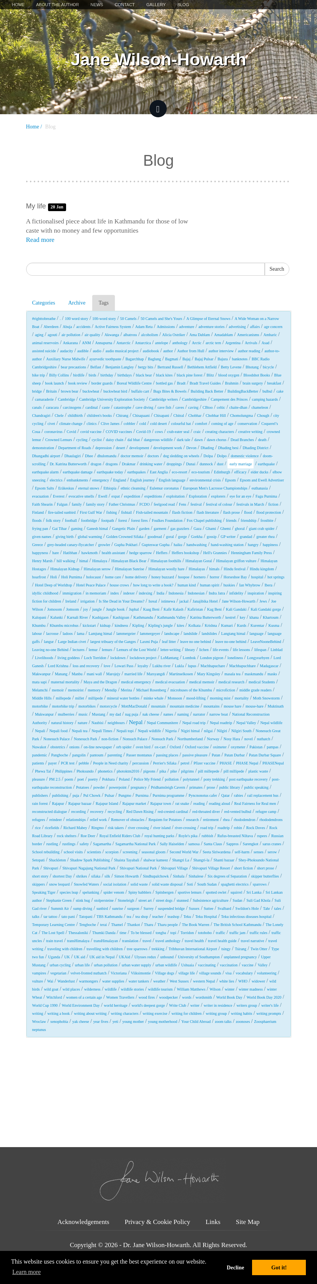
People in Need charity (110, 763)
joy (85, 609)
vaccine (248, 965)
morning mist (220, 698)
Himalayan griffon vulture (236, 561)
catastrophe (122, 407)
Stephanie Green (58, 900)
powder (99, 787)
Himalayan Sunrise (129, 569)
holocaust (93, 577)
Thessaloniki (78, 933)
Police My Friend (147, 779)
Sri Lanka (253, 892)
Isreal (152, 601)
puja (76, 795)
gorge (182, 537)
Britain (51, 391)
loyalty (143, 666)
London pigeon (211, 658)
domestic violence (245, 456)
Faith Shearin (42, 504)
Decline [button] (235, 1267)
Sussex (194, 908)
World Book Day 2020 (264, 997)
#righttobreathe (44, 318)
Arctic (196, 343)
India (160, 593)
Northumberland (190, 739)
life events (221, 650)
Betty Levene (231, 367)
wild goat (51, 989)
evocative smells (81, 496)
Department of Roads (74, 448)
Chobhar (194, 415)
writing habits (241, 1013)
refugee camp (266, 811)
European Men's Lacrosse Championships (215, 488)
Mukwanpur (44, 714)
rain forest (40, 803)
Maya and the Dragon (100, 682)
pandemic (39, 755)
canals (37, 407)
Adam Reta (144, 327)
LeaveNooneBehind (266, 642)
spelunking (90, 892)
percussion (141, 763)
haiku (178, 545)
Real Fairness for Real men (255, 803)
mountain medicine (184, 706)
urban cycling (60, 965)
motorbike (40, 706)
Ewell (102, 496)
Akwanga (112, 335)
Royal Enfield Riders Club (120, 836)
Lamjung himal (100, 633)
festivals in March (250, 504)
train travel (54, 941)
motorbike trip (63, 706)
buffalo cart (140, 391)
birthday (107, 375)
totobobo (205, 933)
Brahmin (232, 383)
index (114, 593)
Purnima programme (168, 795)
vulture (37, 981)
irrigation (87, 601)
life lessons (241, 650)
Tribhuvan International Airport (193, 949)
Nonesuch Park (85, 739)
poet (80, 779)
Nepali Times (102, 731)
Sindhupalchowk (156, 876)
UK (67, 957)
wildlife (111, 989)
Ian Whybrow (249, 585)
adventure (186, 327)
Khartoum (271, 617)
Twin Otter (259, 949)
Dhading (207, 448)
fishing (111, 512)
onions (74, 747)
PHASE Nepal (247, 763)
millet (79, 698)
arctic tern (213, 343)
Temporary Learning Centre (53, 925)
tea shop (141, 916)
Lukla (179, 666)
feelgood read (164, 504)
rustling (52, 844)
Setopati (38, 860)
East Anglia (159, 472)
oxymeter (238, 747)
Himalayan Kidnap (65, 569)
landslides (209, 633)
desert (120, 448)
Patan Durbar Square (265, 755)
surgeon (133, 908)
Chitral (178, 415)
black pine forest (189, 375)
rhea (226, 820)
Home (18, 4)
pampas (273, 747)
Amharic (270, 335)
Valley (263, 965)
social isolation (114, 884)
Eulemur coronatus (164, 488)
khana (254, 617)
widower (258, 981)
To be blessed (141, 933)
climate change (70, 423)
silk (107, 876)
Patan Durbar (234, 755)
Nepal (136, 722)
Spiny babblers (139, 892)
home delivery (136, 577)
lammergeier (126, 633)
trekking (158, 949)
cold (142, 423)
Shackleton (57, 860)
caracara (52, 407)
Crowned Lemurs (58, 440)
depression (103, 448)
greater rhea (265, 537)
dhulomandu (106, 456)
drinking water (151, 464)
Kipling (138, 625)
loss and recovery (86, 666)
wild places (71, 989)
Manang (61, 674)
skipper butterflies (265, 876)
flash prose (231, 512)
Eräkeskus (66, 488)
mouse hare (232, 706)
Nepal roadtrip (221, 723)
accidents (83, 327)
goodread (155, 537)
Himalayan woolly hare (166, 569)
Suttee (208, 908)
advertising (237, 327)
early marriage (240, 464)
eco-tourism (200, 472)
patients (38, 763)
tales (277, 908)
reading (199, 803)
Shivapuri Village (174, 868)
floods (37, 520)
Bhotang (252, 367)
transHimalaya (78, 941)
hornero (200, 577)
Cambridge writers (163, 399)
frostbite (267, 520)
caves (180, 407)
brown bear (69, 391)
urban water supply (136, 965)
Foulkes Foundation (167, 520)
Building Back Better (207, 391)
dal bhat (134, 440)
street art (145, 900)
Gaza (198, 528)
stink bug (83, 900)
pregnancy (139, 787)
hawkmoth (89, 553)
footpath (107, 520)
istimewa (168, 601)
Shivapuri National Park (138, 868)
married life (133, 674)
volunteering (267, 973)
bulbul (267, 391)
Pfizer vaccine (205, 763)
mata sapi (39, 682)
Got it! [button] (279, 1267)
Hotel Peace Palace (91, 585)
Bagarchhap (134, 359)
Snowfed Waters (86, 884)
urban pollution (105, 965)
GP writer (228, 537)
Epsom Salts (44, 488)
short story (40, 876)
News (96, 4)
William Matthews (191, 989)
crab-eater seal (178, 432)
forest (122, 520)
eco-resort (179, 472)
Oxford (175, 747)
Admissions (166, 327)
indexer (128, 593)
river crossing (138, 828)
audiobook (151, 351)
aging (39, 335)
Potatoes (82, 787)
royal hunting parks (159, 836)
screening (130, 852)
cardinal (91, 407)
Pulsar (109, 795)
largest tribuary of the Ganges (113, 642)
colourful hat (181, 423)
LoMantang (170, 658)
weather (159, 981)
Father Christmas (122, 504)
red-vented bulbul (237, 811)
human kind (187, 585)
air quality (92, 335)
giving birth (65, 537)
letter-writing (170, 650)
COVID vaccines (119, 432)
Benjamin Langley (119, 367)
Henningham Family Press (251, 553)
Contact (124, 4)
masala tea (232, 674)
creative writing (250, 432)
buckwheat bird (115, 391)
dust (220, 464)
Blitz (210, 375)
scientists (94, 852)
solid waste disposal (167, 884)
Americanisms (248, 335)
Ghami (211, 528)
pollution (172, 779)
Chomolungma (241, 415)
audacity (66, 351)
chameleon (259, 407)
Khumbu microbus (64, 625)
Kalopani (39, 617)
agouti (52, 335)
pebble (84, 763)
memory (94, 690)
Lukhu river (162, 666)
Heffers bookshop (185, 553)
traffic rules (258, 933)
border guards (102, 383)
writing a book (58, 1013)
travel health (194, 941)
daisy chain (114, 440)
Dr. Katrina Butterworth (68, 464)
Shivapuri (50, 868)
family (77, 504)
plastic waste (258, 771)
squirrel (236, 892)
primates (195, 787)
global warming (90, 537)
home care (113, 577)
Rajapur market (134, 803)
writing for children (186, 1013)
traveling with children (64, 949)
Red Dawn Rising (139, 811)
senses (259, 852)
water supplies (113, 981)
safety (84, 844)
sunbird (102, 908)
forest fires (139, 520)
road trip (206, 828)
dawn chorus (216, 440)
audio (97, 351)
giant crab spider (262, 528)
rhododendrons (270, 820)
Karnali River (77, 617)
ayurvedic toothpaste (105, 359)
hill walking (65, 561)
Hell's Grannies (215, 553)
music (83, 714)
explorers (218, 496)
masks (272, 674)
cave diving (144, 407)
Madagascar (269, 666)
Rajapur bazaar (79, 803)
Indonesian (196, 593)
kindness (121, 625)
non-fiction (109, 739)
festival (196, 504)
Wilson (215, 989)
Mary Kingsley (208, 674)
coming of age (222, 423)
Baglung (154, 359)
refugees (38, 820)
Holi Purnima (71, 577)
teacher (157, 916)
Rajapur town (160, 803)
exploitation (175, 496)
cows (159, 432)
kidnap (105, 625)
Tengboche (87, 925)
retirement (211, 820)
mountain (158, 706)
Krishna (211, 625)
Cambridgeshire (194, 399)
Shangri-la (201, 860)
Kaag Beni (151, 609)
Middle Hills (42, 698)
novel (248, 739)
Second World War (183, 852)
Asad (266, 343)
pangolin (79, 755)
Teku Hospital (206, 916)
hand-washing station (227, 545)
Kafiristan (195, 609)
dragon (96, 464)
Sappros (232, 844)
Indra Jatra (217, 593)
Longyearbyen (258, 658)
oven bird (143, 747)
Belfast (95, 367)
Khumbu (39, 625)
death (262, 440)
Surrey (148, 908)
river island (162, 828)
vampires (39, 973)
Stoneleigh (126, 900)
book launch (54, 383)
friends (231, 520)
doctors (153, 456)
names (168, 714)
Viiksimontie (141, 973)
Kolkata (194, 625)
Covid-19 (143, 432)
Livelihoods (44, 658)
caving (193, 407)
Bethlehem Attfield (202, 367)
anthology (180, 343)
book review (77, 383)
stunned (183, 900)
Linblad (276, 650)
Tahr (266, 908)
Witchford (54, 997)
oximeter (220, 747)
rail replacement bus (263, 795)
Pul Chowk (92, 795)
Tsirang (240, 949)
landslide (191, 633)
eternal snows (89, 488)
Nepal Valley (246, 723)
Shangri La (180, 860)
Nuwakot (39, 747)
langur (49, 642)
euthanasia (260, 488)
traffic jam (237, 933)
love (107, 666)
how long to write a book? (153, 585)
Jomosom (54, 609)
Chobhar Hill (216, 415)
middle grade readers (255, 690)
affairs (255, 327)
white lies (226, 981)
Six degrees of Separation (227, 876)
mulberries (66, 714)
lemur (93, 650)
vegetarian (58, 973)
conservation (247, 423)
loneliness (235, 658)
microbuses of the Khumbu (191, 690)
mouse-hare (255, 706)
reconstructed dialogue (49, 811)
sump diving (82, 908)
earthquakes (136, 472)
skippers (38, 884)
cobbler (129, 423)
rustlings (68, 844)
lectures (79, 650)
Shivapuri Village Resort (211, 868)
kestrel (230, 617)
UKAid (124, 957)
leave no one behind (195, 642)
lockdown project (142, 658)
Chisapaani (141, 415)
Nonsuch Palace (135, 739)
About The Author (57, 4)
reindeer (55, 820)
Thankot (133, 925)
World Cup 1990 (45, 1005)
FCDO (144, 504)
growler (104, 545)
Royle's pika (188, 836)
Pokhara (108, 779)
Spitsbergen (165, 892)
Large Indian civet (72, 642)
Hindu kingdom (262, 569)
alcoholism (149, 335)
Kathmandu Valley (171, 617)
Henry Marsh (42, 561)
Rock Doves (255, 828)
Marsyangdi (156, 674)
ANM (86, 343)
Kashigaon (100, 617)
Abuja (67, 327)
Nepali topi (125, 731)
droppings (174, 464)
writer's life (270, 1005)
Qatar (225, 795)
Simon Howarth (126, 876)
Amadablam (223, 335)
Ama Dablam (199, 335)
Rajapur (58, 803)
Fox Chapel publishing (204, 520)
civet (51, 423)
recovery (96, 811)
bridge (37, 391)
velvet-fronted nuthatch (89, 973)
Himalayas (197, 569)
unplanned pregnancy (240, 957)
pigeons (149, 771)
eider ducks (260, 472)
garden (144, 528)
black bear (144, 375)
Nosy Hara (232, 739)
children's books (99, 415)
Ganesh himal (97, 528)
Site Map (248, 1222)
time (122, 933)
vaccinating (207, 965)
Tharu (148, 925)
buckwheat (91, 391)
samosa (193, 844)
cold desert (158, 423)
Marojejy (113, 674)
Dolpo (222, 456)
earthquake (266, 464)
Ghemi (225, 528)
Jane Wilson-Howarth (239, 601)
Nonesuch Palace (56, 739)
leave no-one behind (230, 642)
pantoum (96, 755)
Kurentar (257, 625)
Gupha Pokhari (125, 545)
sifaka (95, 876)
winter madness (251, 989)
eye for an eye (240, 496)
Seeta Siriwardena (216, 852)
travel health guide (222, 941)
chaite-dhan (238, 407)
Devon (191, 448)
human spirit (209, 585)
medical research (231, 682)
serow (272, 852)
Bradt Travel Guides (205, 383)
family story (95, 504)
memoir (58, 690)
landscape (171, 633)
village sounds (210, 973)
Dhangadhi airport (46, 456)
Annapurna (103, 343)
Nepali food (58, 731)
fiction (273, 504)
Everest (59, 496)
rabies (238, 795)
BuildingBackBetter (242, 391)
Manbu (76, 674)
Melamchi (40, 690)
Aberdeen (50, 327)
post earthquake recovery (248, 779)
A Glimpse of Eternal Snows (208, 318)
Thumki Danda (103, 933)
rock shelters (66, 836)
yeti (115, 1021)
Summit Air (60, 908)
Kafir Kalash (173, 609)
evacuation (40, 496)
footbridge (89, 520)
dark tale (183, 440)
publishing (60, 795)
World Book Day (229, 997)
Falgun (62, 504)
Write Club (177, 1005)
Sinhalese (196, 876)
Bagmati (171, 359)
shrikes (81, 876)
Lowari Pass (124, 666)
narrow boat (218, 714)
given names (41, 537)
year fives (100, 1021)
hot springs (275, 577)
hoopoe (183, 577)
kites (180, 625)
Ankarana (70, 343)
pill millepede (208, 771)
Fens (182, 504)
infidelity (236, 593)
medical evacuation (170, 682)
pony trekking (214, 779)
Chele (59, 415)
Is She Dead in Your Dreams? (121, 601)
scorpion (111, 852)
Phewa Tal (43, 771)
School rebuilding (46, 852)
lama (80, 633)
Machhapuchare (213, 666)
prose (211, 787)
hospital (257, 577)
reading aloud (219, 803)
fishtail (126, 512)
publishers (40, 795)
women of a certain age (84, 997)
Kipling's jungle (160, 625)
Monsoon (175, 698)
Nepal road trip (194, 723)
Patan (216, 755)
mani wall (94, 674)
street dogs (164, 900)
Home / (34, 127)
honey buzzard (162, 577)
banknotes (240, 359)
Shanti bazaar (224, 860)
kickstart (89, 625)
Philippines (63, 771)
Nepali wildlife (149, 731)
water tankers (138, 981)
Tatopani (86, 916)
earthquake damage (78, 472)
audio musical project (122, 351)
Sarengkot (251, 844)
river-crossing (185, 828)
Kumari (227, 625)
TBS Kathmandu (109, 916)
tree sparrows (137, 949)
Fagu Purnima (266, 496)
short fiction (243, 868)
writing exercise (155, 1013)
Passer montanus (139, 755)
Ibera (268, 585)
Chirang (122, 415)
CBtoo (207, 407)
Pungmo (124, 795)
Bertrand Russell (170, 367)
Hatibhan (70, 553)
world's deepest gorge (148, 1005)
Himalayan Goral (198, 561)
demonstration (43, 448)
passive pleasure (195, 755)
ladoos (68, 633)
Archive (76, 303)
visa (229, 973)
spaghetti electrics (235, 884)
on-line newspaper (98, 747)
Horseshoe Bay (235, 577)
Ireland (70, 601)
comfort (201, 423)
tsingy (226, 949)
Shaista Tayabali (126, 860)
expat (115, 496)
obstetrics (57, 747)
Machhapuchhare (242, 666)
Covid (71, 432)
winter (230, 989)
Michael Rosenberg (151, 690)
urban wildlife (166, 965)
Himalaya (99, 561)
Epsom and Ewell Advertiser (262, 480)
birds (92, 375)
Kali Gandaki (236, 609)
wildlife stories (132, 989)
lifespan (260, 650)
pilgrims (187, 771)
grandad (246, 537)
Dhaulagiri (72, 456)
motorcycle (108, 706)
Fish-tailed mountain (152, 512)
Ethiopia (109, 488)
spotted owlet (216, 892)
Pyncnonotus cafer (203, 795)
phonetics (105, 771)
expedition (132, 496)
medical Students (262, 682)
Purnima (141, 795)
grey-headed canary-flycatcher (70, 545)
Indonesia (176, 593)
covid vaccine (90, 432)
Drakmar (129, 464)
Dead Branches (242, 440)
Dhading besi (228, 448)
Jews (263, 601)
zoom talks (223, 1021)
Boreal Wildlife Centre (134, 383)
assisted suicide (44, 351)
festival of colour (219, 504)
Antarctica (143, 343)
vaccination (228, 965)
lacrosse (52, 633)
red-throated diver (206, 811)
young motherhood (162, 1021)
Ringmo (97, 828)
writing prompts (268, 1013)
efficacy (240, 472)
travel (147, 941)
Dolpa (207, 456)
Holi (53, 577)
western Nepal (204, 981)
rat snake (182, 803)
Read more (40, 239)
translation (130, 941)
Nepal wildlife (271, 723)
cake (279, 391)
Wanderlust (66, 981)
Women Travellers (120, 997)
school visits (73, 852)
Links (213, 1222)
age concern (273, 327)
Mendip (111, 690)
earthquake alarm (45, 472)
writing (37, 1013)
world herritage (115, 1005)
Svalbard (224, 908)
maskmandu (254, 674)
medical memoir (201, 682)
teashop (173, 916)
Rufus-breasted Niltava (235, 836)
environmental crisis (205, 480)
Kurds (241, 625)
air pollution (70, 335)
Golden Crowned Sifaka (124, 537)
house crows (119, 585)
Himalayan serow (97, 569)
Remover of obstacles (127, 820)
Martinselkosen (181, 674)
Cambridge (66, 399)
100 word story (76, 318)
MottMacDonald (134, 706)
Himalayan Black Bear (128, 561)
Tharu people (168, 925)
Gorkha (196, 537)
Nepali (40, 731)
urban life (82, 965)
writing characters (124, 1013)
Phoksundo (84, 771)
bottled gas (164, 383)
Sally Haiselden (172, 844)
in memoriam (96, 593)
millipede (95, 698)
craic (197, 432)
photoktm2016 (128, 771)
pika (162, 771)
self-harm (242, 852)
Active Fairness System (113, 327)
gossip (212, 537)
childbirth (75, 415)
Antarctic (123, 343)
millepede (63, 698)
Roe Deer (88, 836)
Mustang (98, 714)
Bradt (181, 383)
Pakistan (255, 747)
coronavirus (54, 432)
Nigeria (171, 731)
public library (229, 787)
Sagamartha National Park (135, 844)
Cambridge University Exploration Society (112, 399)
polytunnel (191, 779)
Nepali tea (80, 731)
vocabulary (244, 973)
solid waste (139, 884)
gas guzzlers (180, 528)
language (257, 633)
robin (238, 828)
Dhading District (255, 448)
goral (170, 537)
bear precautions (73, 367)
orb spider (123, 747)
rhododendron (244, 820)
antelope (161, 343)
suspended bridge (171, 908)
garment (160, 528)
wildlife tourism (160, 989)
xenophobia (59, 1021)
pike (173, 771)
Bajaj (187, 359)
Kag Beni (214, 609)
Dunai (190, 464)
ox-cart (159, 747)
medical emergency (136, 682)
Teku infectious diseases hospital (246, 916)
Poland (124, 779)
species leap (69, 892)
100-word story (104, 318)
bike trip (38, 375)
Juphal (134, 609)
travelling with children (104, 949)
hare (55, 553)
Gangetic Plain (123, 528)
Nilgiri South (241, 731)
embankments (77, 480)
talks (36, 916)
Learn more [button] (26, 1272)
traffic (220, 933)
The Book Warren (195, 925)
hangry (253, 545)
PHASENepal (273, 763)
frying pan (40, 528)
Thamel (117, 925)
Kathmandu (143, 617)
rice (38, 828)
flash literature (208, 512)
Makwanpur (41, 674)
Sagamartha (102, 844)
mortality (242, 698)
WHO (242, 981)
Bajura (222, 359)
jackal (184, 601)
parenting (115, 755)
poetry (93, 779)
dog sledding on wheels (181, 456)
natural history (62, 723)
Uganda (54, 957)
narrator (199, 714)
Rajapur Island (107, 803)
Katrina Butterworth (205, 617)
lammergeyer (150, 633)
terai (103, 925)
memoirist (76, 690)
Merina (126, 690)
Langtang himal (233, 633)
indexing (145, 593)
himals (214, 569)
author (168, 351)
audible (82, 351)
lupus (192, 666)
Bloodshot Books (257, 375)
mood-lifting (196, 698)
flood (248, 512)
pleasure (38, 779)
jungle (97, 609)
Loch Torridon (95, 658)
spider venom (113, 892)
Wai (50, 981)
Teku (187, 916)
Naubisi (97, 723)
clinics (91, 423)
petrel (185, 763)
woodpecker (168, 997)
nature (82, 723)
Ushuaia (187, 965)
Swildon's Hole (247, 908)
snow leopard (59, 884)
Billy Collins (59, 375)
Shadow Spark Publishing (90, 860)
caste (106, 407)
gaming (77, 528)
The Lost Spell (52, 933)
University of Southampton (199, 957)
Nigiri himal (190, 731)
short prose (265, 868)
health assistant (113, 553)
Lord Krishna (58, 666)
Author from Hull (190, 351)
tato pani (68, 916)
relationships (76, 820)
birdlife (78, 375)
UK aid (79, 957)
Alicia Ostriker (173, 335)
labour (37, 633)
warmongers (88, 981)
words (186, 997)
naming (183, 714)
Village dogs (164, 973)
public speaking (256, 787)
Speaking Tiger (44, 892)
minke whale (153, 698)
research (192, 820)
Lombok (189, 658)
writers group (246, 1005)
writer (194, 1005)
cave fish (164, 407)
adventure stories (211, 327)
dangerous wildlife (158, 440)
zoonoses (243, 1021)
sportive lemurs (190, 892)
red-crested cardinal (173, 811)
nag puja (131, 714)
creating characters (219, 432)
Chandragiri (41, 415)
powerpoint (118, 787)
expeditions (153, 496)
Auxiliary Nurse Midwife (65, 359)
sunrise (117, 908)
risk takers (116, 828)
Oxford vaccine (197, 747)
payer (52, 763)
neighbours (116, 723)
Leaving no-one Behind (50, 650)
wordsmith (204, 997)
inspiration (255, 593)
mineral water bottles (123, 698)
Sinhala (178, 876)
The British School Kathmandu (238, 925)
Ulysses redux (145, 957)
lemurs (107, 650)
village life (186, 973)
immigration (71, 593)
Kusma (274, 625)
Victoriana (119, 973)
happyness (40, 553)
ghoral (240, 528)
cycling (81, 440)
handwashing (196, 545)
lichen (203, 650)
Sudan (237, 900)
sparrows (260, 884)
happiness (270, 545)
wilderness (92, 989)
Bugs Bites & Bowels (169, 391)
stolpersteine (104, 900)
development (139, 448)
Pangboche (59, 755)
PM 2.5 (54, 779)
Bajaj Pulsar (204, 359)
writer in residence (218, 1005)
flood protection (268, 512)
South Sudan (207, 884)
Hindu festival (235, 569)
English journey (142, 480)
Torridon (187, 933)
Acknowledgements (83, 1222)
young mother (133, 1021)
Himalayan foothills (166, 561)
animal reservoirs (45, 343)
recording (78, 811)
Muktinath (276, 706)
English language (172, 480)
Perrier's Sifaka (164, 763)
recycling (115, 811)
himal (83, 561)
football (71, 520)
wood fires (147, 997)
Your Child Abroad (196, 1021)
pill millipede (234, 771)
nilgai (208, 731)
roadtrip (223, 828)
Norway (213, 739)
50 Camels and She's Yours (161, 318)
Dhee (89, 456)
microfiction (225, 690)
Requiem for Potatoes (165, 820)
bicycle (268, 367)
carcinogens (72, 407)
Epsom (230, 480)
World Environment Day (81, 1005)
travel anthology (168, 941)
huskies (229, 585)
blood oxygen (228, 375)
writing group (216, 1013)
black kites (164, 375)
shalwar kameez (155, 860)
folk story (53, 520)
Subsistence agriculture (211, 900)
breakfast (274, 383)
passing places (167, 755)
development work (167, 448)
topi (173, 933)
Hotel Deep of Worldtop (53, 585)
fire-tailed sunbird (62, 512)
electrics (56, 480)
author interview (221, 351)
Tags (103, 303)
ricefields (52, 828)
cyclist (97, 440)
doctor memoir (132, 456)
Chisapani (161, 415)
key (242, 617)
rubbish (207, 836)
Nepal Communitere (162, 723)
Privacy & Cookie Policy (157, 1222)
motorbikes (87, 706)
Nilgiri (222, 731)
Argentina (233, 343)
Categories (43, 303)
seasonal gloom (154, 852)
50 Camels (128, 318)
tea (129, 916)
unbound (167, 957)
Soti (190, 884)
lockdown (117, 658)
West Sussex (179, 981)
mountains (212, 706)
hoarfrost (39, 577)
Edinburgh (222, 472)
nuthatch (263, 739)
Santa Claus (213, 844)
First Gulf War (91, 512)
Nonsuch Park (162, 739)
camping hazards (265, 399)
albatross (130, 335)
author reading (249, 351)
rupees (262, 836)
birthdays (125, 375)
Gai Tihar (59, 528)
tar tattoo (50, 916)
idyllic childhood (45, 593)
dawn (198, 440)
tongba (161, 933)
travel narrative (252, 941)
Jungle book (115, 609)
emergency (100, 480)
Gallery (156, 4)
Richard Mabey (75, 828)
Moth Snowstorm (266, 698)
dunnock (205, 464)
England (119, 480)
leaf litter (169, 642)
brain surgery (252, 383)
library (190, 650)
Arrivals (251, 343)
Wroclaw (39, 1021)
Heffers (162, 553)
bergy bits (145, 367)
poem (69, 779)
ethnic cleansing (133, 488)
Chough (263, 415)
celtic (221, 407)
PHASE (226, 763)
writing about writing (90, 1013)
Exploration (198, 496)
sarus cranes (271, 844)
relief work (98, 820)
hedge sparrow (140, 553)
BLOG (183, 4)
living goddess (69, 658)
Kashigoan (121, 617)
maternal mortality (65, 682)
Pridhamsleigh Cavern (168, 787)
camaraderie (44, 399)
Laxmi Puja (149, 642)
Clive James (110, 423)
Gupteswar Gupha (155, 545)
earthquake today (110, 472)
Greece (37, 545)
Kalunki (56, 617)
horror (214, 577)
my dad (115, 714)
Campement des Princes (229, 399)
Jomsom (72, 609)
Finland (38, 512)
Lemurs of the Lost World (136, 650)
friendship (249, 520)
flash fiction (182, 512)
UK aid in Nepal (102, 957)
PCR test (68, 763)
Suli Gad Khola (259, 900)
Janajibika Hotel (205, 601)
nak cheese (151, 714)
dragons (112, 464)
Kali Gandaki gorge (266, 609)
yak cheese (80, 1021)
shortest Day (62, 876)
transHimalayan (106, 941)
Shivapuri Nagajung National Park (89, 868)
